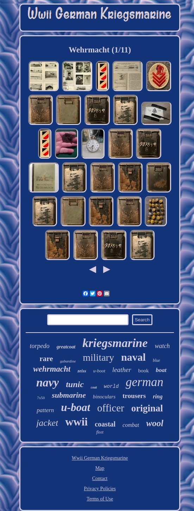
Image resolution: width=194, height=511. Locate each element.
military (98, 357)
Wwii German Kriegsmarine (100, 458)
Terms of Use (100, 498)
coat (94, 387)
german (144, 382)
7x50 (41, 398)
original (147, 408)
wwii (76, 421)
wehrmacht (51, 369)
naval (133, 357)
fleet (100, 432)
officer (110, 408)
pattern (45, 410)
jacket (47, 423)
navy (47, 382)
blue (156, 360)
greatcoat (66, 346)
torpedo (40, 345)
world (111, 386)
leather (121, 369)
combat (131, 425)
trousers (134, 395)
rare (46, 358)
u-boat (75, 407)
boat (161, 370)
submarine (69, 395)
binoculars (104, 396)
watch (162, 345)
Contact (100, 478)
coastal (105, 424)
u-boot (99, 370)
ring (158, 396)
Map (100, 468)
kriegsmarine (115, 342)
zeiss (81, 370)
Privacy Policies (100, 488)
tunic (75, 384)
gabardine (68, 361)
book (143, 370)
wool (154, 423)
